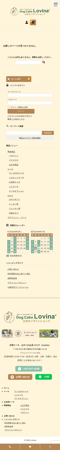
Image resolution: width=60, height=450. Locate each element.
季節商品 (11, 152)
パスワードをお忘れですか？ (20, 116)
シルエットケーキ (16, 177)
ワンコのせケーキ (16, 173)
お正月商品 (13, 165)
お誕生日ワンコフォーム (18, 287)
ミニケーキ (13, 186)
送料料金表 (12, 278)
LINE (43, 377)
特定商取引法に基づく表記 (19, 274)
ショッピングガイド (12, 419)
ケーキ (10, 169)
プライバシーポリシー (17, 283)
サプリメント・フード (17, 217)
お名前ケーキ (14, 182)
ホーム (6, 388)
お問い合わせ (13, 269)
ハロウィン (13, 155)
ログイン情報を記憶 (18, 107)
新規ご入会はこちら (16, 119)
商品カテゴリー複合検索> (30, 138)
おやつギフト (14, 199)
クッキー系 (13, 204)
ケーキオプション (16, 191)
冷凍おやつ (13, 213)
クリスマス (13, 160)
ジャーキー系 (14, 208)
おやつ (10, 196)
